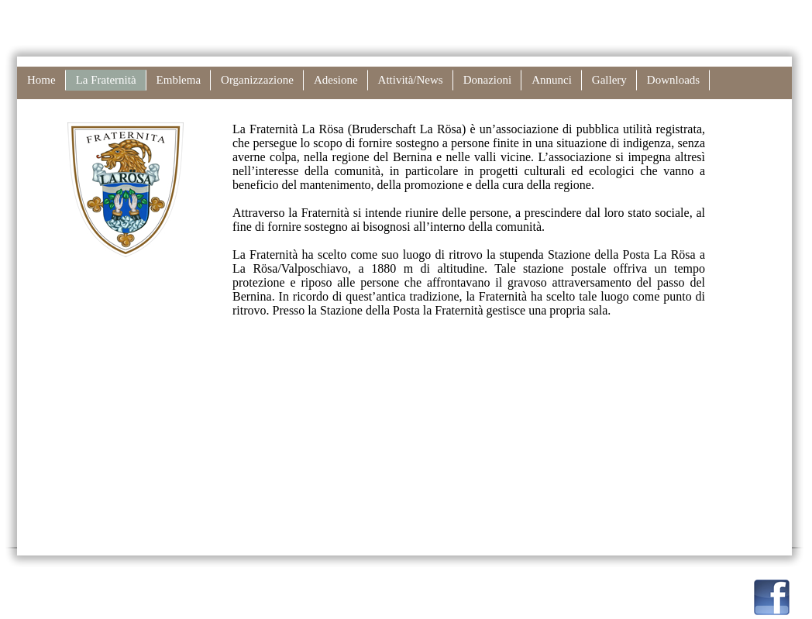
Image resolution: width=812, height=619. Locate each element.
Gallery (609, 80)
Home (41, 80)
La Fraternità (106, 80)
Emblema (179, 80)
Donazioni (487, 80)
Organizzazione (257, 80)
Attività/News (410, 80)
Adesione (336, 80)
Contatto (488, 14)
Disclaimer (595, 14)
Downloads (673, 80)
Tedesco (722, 14)
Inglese (775, 14)
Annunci (552, 80)
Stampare (660, 14)
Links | (546, 14)
